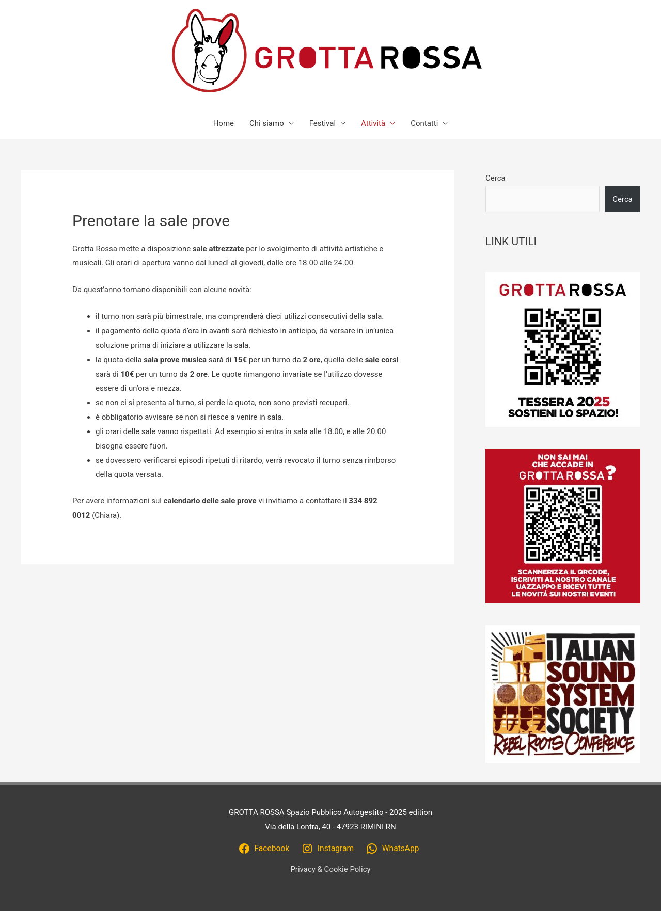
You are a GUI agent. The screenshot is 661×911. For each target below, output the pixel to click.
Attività (373, 123)
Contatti (424, 123)
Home (223, 123)
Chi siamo (266, 123)
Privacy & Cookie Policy (330, 869)
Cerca (495, 178)
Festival (322, 123)
